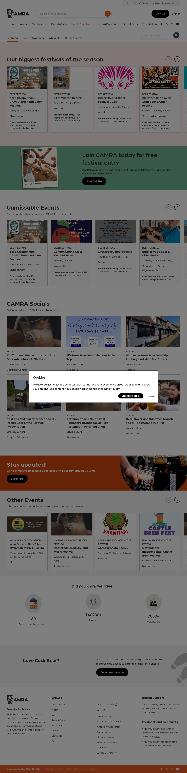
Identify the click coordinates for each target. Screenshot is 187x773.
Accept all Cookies (131, 395)
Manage (150, 396)
